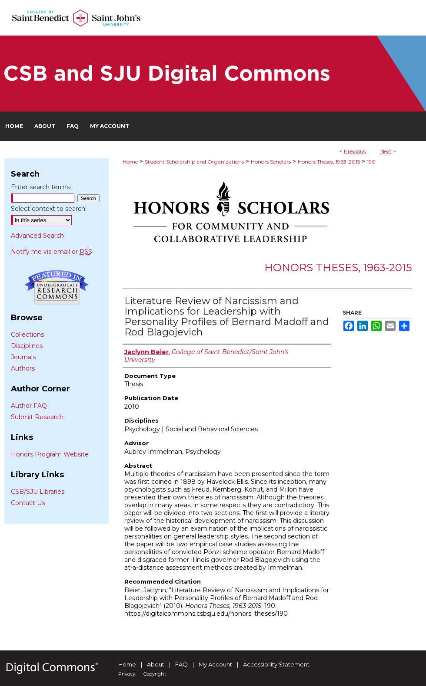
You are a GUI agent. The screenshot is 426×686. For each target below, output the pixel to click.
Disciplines (27, 346)
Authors (23, 368)
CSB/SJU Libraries (37, 492)
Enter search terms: (41, 187)
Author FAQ (29, 406)
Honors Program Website (50, 454)
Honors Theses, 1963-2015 (329, 161)
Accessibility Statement (276, 664)
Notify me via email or (51, 252)
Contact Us (28, 503)
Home (130, 161)
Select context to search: (49, 209)
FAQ (181, 664)
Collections (27, 334)
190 (371, 161)
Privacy (126, 674)
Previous (355, 151)
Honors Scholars (271, 161)
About (155, 664)
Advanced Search (37, 236)
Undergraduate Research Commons (56, 287)
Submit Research (37, 417)
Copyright (154, 674)
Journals (23, 357)
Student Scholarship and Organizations (194, 161)
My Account (215, 664)
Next (386, 151)
